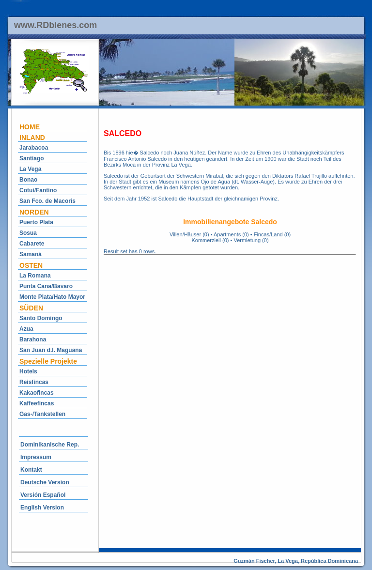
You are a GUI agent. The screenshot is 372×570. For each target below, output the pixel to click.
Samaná (30, 254)
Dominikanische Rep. (49, 444)
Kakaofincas (36, 392)
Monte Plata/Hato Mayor (52, 296)
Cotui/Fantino (38, 190)
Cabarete (31, 243)
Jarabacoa (33, 147)
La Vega (30, 169)
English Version (42, 507)
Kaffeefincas (36, 403)
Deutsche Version (44, 482)
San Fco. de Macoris (47, 201)
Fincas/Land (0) (272, 234)
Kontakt (31, 469)
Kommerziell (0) (210, 240)
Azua (26, 328)
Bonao (28, 179)
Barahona (32, 339)
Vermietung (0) (250, 240)
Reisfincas (33, 382)
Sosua (28, 233)
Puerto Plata (36, 222)
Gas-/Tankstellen (42, 414)
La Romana (35, 275)
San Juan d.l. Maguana (50, 350)
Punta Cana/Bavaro (46, 286)
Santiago (31, 158)
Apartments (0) (231, 234)
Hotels (28, 371)
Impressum (35, 457)
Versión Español (42, 495)
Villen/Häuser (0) (189, 234)
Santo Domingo (40, 318)
